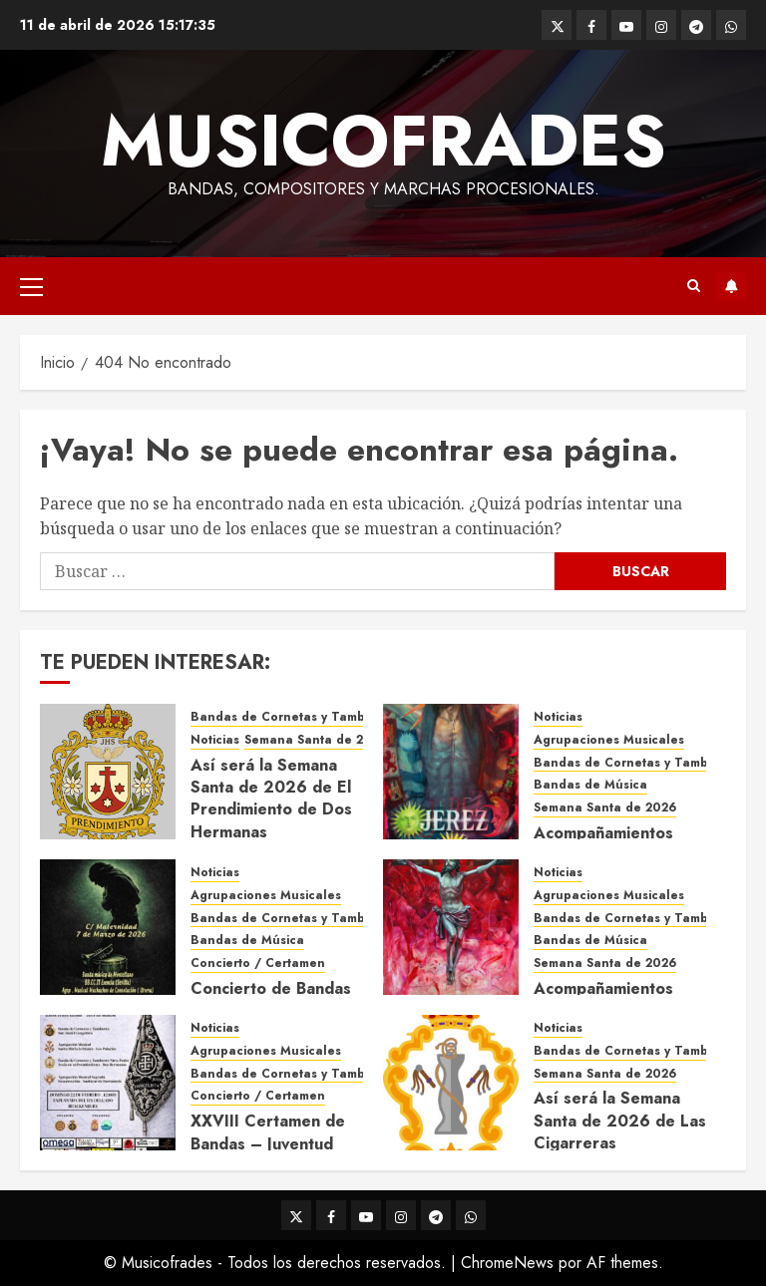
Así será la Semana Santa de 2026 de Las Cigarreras (620, 1120)
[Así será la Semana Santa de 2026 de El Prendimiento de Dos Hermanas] (108, 771)
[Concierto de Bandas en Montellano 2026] (108, 927)
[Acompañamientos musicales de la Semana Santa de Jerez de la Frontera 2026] (451, 771)
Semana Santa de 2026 (315, 740)
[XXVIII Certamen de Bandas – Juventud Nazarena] (108, 1082)
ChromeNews (507, 1262)
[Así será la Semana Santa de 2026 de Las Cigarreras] (451, 1082)
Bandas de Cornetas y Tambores (291, 717)
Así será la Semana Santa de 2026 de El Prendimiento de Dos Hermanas (271, 798)
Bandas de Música (590, 785)
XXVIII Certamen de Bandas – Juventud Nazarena (268, 1143)
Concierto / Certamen (258, 963)
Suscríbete (731, 286)
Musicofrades (383, 140)
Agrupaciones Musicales (609, 740)
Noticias (215, 740)
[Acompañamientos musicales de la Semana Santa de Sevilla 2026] (451, 927)
